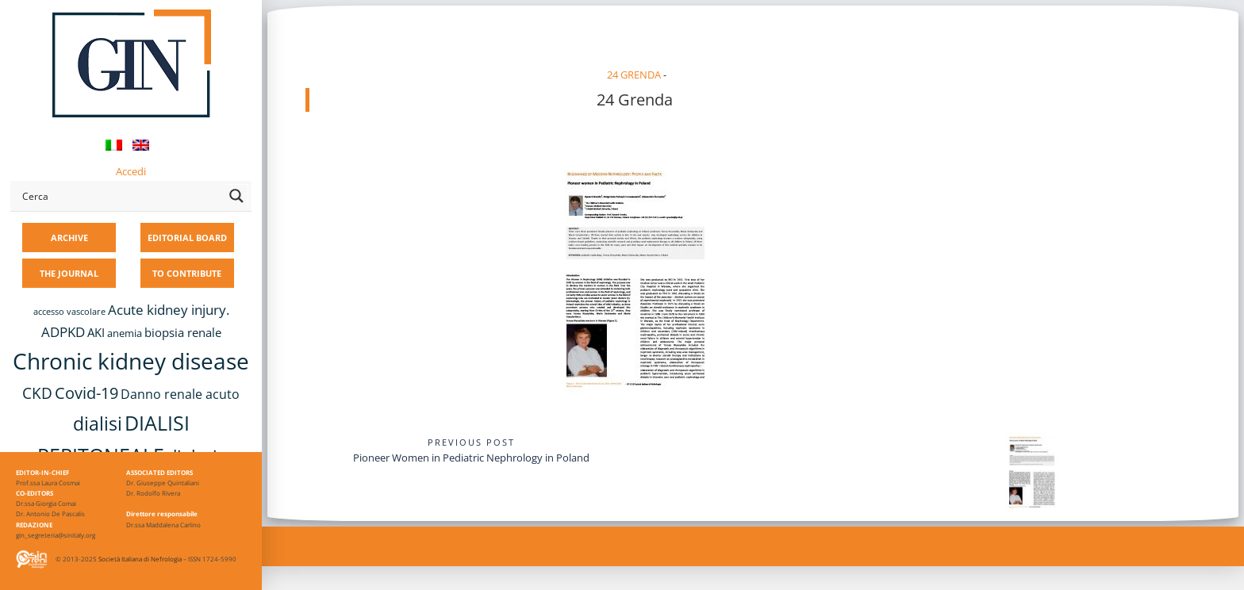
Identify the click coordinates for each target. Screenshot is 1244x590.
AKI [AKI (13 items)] (96, 332)
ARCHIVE (69, 237)
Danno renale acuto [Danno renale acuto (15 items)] (180, 394)
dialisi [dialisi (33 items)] (97, 424)
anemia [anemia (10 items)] (124, 333)
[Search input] (119, 196)
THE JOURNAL (69, 273)
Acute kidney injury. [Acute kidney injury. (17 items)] (168, 310)
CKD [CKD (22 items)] (37, 393)
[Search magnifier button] (236, 196)
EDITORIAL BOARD (187, 237)
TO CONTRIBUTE (186, 273)
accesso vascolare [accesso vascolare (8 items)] (69, 311)
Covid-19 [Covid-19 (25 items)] (86, 392)
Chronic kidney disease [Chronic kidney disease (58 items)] (131, 361)
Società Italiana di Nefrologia (140, 558)
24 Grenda (634, 74)
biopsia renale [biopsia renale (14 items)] (182, 332)
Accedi (131, 171)
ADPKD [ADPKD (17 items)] (63, 332)
